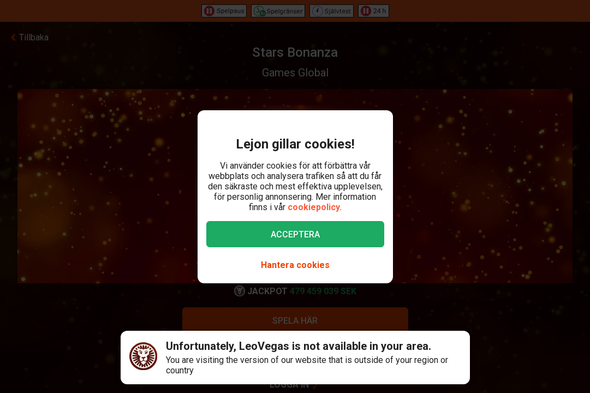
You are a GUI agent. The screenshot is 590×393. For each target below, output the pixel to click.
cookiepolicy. (315, 207)
